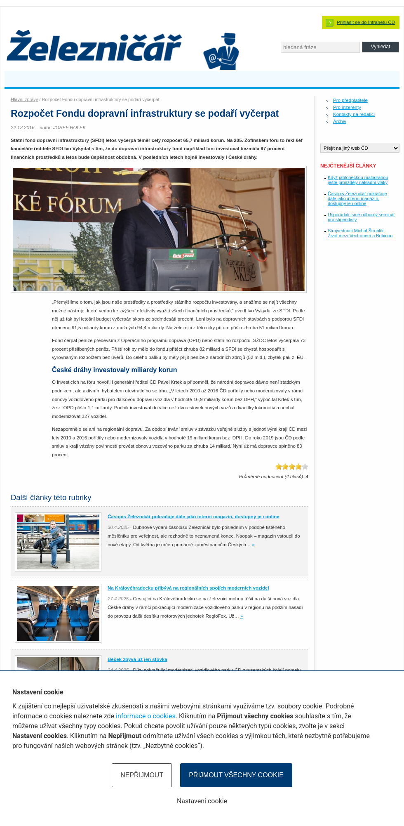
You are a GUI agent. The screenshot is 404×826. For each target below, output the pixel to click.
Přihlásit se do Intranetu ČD (366, 22)
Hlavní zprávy (24, 99)
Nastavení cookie (202, 801)
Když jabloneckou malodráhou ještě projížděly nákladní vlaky (358, 180)
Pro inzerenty (347, 107)
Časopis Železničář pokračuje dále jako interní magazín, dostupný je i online (357, 198)
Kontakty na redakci (354, 114)
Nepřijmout (141, 775)
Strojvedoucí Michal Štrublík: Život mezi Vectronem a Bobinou (360, 233)
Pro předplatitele (350, 100)
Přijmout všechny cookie (236, 775)
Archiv (339, 121)
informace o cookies (146, 716)
